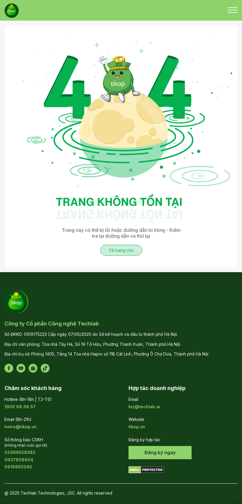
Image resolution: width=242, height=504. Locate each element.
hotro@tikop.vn (20, 426)
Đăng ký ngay (160, 452)
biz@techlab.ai (144, 406)
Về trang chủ (121, 250)
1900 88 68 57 (20, 406)
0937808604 (18, 459)
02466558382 (19, 452)
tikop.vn (137, 426)
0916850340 (18, 466)
